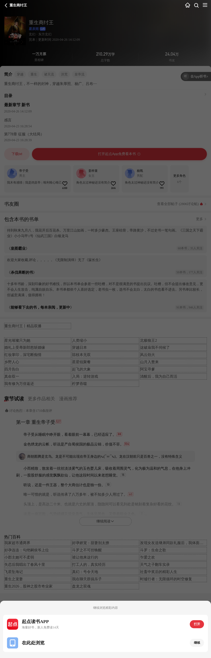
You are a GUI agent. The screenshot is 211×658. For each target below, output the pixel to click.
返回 (6, 5)
